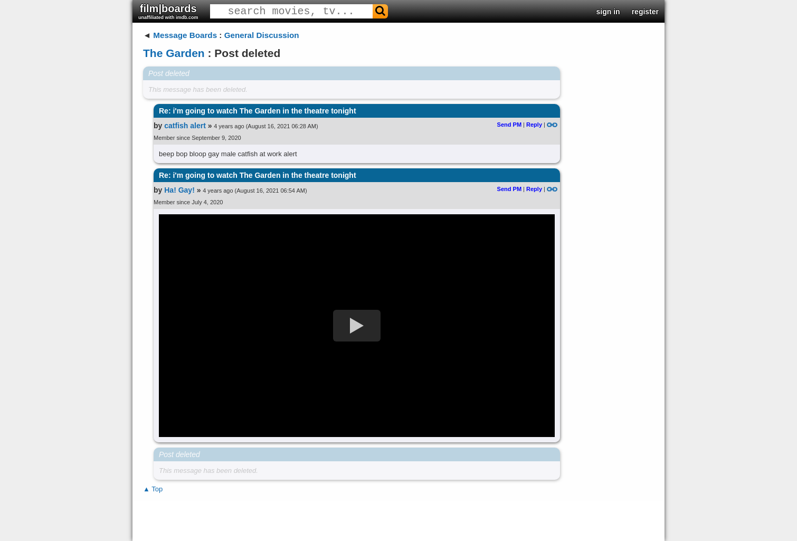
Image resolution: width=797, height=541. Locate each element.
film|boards (168, 11)
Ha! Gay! (179, 190)
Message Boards (185, 35)
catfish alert (185, 125)
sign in (608, 11)
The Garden (174, 53)
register (645, 11)
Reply (534, 124)
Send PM (509, 124)
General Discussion (261, 35)
